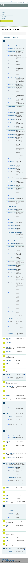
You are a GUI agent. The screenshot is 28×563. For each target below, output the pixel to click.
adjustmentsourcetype (12, 45)
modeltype (11, 188)
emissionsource (12, 122)
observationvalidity (12, 206)
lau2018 (8, 501)
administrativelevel (12, 51)
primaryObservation (12, 225)
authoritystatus (12, 98)
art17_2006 (8, 347)
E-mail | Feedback (5, 559)
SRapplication (12, 303)
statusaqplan (11, 311)
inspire (7, 487)
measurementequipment (12, 151)
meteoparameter (12, 165)
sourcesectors (12, 292)
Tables (3, 14)
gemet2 (7, 413)
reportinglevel (12, 246)
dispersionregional (12, 115)
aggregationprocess (12, 60)
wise (7, 543)
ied (6, 448)
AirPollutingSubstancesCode (12, 467)
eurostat (8, 395)
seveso (7, 533)
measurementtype (12, 158)
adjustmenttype (12, 48)
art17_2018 (8, 356)
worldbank (8, 548)
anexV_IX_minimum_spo (12, 67)
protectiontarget (12, 240)
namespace (11, 191)
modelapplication (12, 168)
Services (3, 22)
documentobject (12, 119)
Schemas (3, 18)
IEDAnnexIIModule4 (10, 463)
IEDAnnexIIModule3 (10, 457)
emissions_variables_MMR (12, 435)
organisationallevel (12, 212)
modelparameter (12, 181)
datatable (11, 109)
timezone (11, 326)
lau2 (7, 498)
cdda (7, 363)
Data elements (4, 16)
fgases (7, 402)
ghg (7, 430)
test (7, 537)
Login (19, 2)
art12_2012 (8, 338)
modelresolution (12, 185)
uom (7, 540)
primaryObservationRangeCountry (12, 232)
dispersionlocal (12, 112)
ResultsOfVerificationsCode (12, 474)
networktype (11, 195)
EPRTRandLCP (9, 386)
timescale (11, 318)
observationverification (12, 209)
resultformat (11, 257)
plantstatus (11, 513)
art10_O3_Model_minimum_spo (12, 77)
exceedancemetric (12, 134)
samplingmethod (12, 269)
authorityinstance (12, 90)
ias (6, 445)
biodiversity (8, 360)
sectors (10, 517)
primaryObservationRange (12, 228)
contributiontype (12, 106)
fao (6, 398)
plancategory (11, 215)
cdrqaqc (10, 102)
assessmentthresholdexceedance (12, 84)
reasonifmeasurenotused (12, 243)
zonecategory (11, 330)
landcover (8, 492)
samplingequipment (12, 265)
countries (11, 407)
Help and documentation (6, 10)
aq (6, 40)
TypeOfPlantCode (12, 477)
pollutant (11, 222)
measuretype (11, 161)
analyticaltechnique (12, 63)
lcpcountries (11, 510)
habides (8, 441)
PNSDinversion (12, 219)
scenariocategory (12, 288)
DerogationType (12, 470)
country (10, 551)
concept (10, 416)
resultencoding (12, 253)
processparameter (12, 236)
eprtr (7, 382)
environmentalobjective (12, 126)
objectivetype (11, 198)
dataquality (8, 374)
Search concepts (15, 37)
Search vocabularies (7, 37)
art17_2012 (8, 351)
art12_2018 (8, 342)
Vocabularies (4, 20)
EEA (7, 1)
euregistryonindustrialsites (11, 390)
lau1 (7, 495)
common (8, 366)
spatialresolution (12, 296)
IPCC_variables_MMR (12, 437)
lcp (6, 505)
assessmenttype (12, 87)
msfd (7, 521)
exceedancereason (12, 137)
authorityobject (12, 94)
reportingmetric (12, 249)
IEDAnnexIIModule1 (10, 453)
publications (9, 529)
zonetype (11, 333)
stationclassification (12, 307)
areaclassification (12, 73)
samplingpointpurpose (12, 272)
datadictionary (9, 370)
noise (7, 525)
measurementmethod (12, 154)
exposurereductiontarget (12, 140)
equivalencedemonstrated (12, 130)
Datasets (3, 12)
